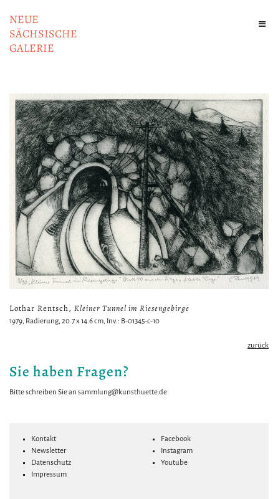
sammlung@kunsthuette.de (122, 392)
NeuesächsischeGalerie (43, 33)
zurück (258, 345)
